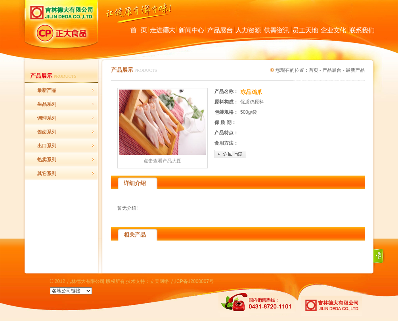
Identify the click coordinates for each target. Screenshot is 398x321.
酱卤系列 (46, 132)
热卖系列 (46, 159)
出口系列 (46, 146)
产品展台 (331, 70)
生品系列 (46, 104)
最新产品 (46, 90)
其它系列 (46, 173)
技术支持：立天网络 (147, 281)
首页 (313, 70)
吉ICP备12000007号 (192, 281)
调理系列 (46, 118)
